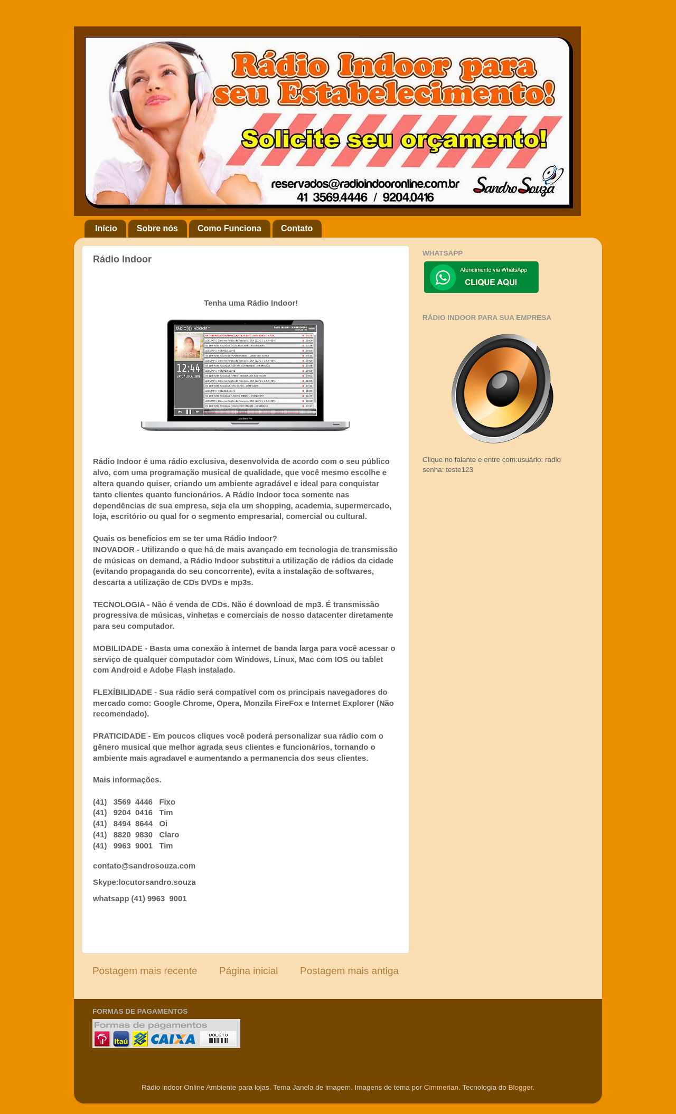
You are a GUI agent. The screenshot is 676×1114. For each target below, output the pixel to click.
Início (106, 228)
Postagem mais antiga (349, 970)
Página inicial (248, 970)
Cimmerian (441, 1087)
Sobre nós (157, 228)
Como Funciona (229, 228)
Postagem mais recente (144, 970)
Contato (297, 228)
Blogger (520, 1087)
